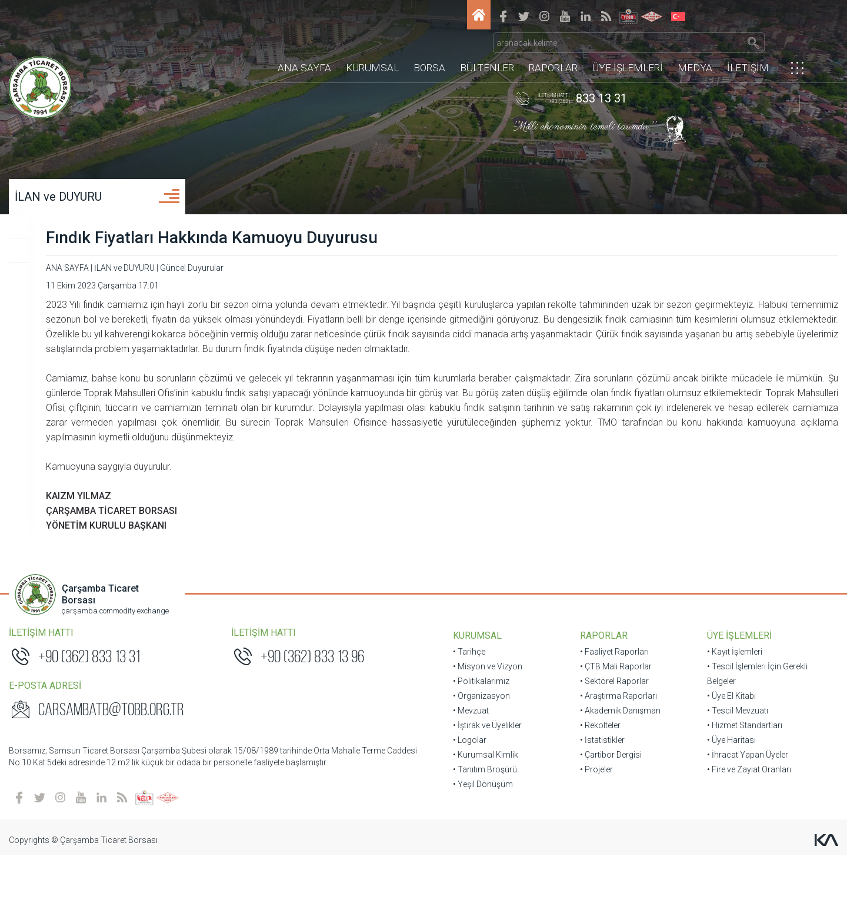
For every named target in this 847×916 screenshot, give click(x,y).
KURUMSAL (372, 50)
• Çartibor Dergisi (602, 805)
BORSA (429, 50)
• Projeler (587, 820)
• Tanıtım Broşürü (485, 820)
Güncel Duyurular (74, 247)
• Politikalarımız (481, 731)
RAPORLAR (553, 50)
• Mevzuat (471, 761)
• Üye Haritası (714, 790)
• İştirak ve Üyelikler (487, 776)
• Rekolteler (591, 776)
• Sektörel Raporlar (605, 731)
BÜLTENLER (487, 50)
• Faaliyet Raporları (605, 702)
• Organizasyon (481, 746)
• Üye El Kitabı (714, 746)
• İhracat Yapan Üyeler (730, 805)
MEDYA (695, 50)
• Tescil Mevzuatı (720, 761)
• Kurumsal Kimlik (485, 805)
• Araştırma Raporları (609, 746)
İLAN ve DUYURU (84, 218)
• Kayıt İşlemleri (717, 702)
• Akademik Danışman (611, 761)
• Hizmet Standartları (727, 776)
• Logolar (469, 790)
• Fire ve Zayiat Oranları (732, 820)
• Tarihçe (469, 702)
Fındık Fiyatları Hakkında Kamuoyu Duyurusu (395, 258)
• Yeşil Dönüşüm (483, 834)
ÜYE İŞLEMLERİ (627, 50)
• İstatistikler (593, 790)
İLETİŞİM (748, 50)
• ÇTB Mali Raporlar (607, 717)
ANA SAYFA (304, 50)
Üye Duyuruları (69, 271)
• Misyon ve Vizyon (487, 717)
